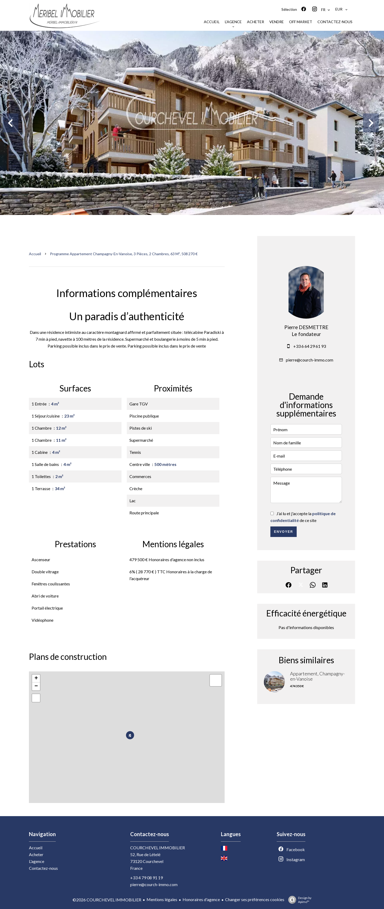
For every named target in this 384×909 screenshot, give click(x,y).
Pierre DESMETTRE (306, 327)
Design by (298, 900)
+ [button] (36, 678)
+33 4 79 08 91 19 (146, 877)
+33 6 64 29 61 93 (309, 346)
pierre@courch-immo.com (309, 359)
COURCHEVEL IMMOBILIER (157, 847)
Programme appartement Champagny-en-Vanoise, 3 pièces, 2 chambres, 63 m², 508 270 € (124, 254)
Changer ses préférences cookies (254, 899)
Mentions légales (161, 899)
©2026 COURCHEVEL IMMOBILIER (107, 899)
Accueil (35, 254)
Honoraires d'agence (201, 899)
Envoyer (283, 532)
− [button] (36, 686)
